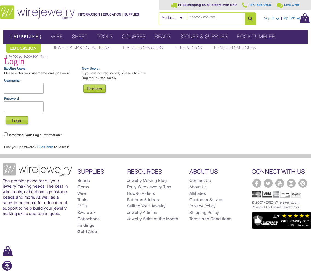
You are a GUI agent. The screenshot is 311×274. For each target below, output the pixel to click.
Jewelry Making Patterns (81, 48)
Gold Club (87, 232)
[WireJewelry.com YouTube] (279, 183)
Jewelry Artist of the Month (152, 219)
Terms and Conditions (210, 219)
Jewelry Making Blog (147, 181)
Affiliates (197, 194)
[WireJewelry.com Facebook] (256, 183)
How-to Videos (141, 194)
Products (168, 17)
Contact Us (200, 181)
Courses (133, 36)
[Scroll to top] (7, 269)
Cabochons (88, 219)
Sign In (271, 18)
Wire (57, 36)
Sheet (79, 36)
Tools (105, 36)
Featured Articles (235, 48)
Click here (45, 147)
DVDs (82, 206)
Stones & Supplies (204, 36)
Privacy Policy (202, 206)
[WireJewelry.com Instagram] (291, 183)
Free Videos (188, 48)
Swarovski (87, 213)
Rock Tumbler (256, 36)
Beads (163, 36)
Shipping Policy (204, 213)
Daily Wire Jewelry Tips (149, 187)
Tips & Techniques (142, 48)
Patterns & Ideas (143, 200)
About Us (198, 187)
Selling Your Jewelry (146, 206)
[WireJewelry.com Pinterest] (302, 183)
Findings (85, 226)
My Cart (296, 18)
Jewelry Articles (142, 213)
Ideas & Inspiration (26, 57)
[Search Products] (250, 19)
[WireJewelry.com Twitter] (268, 183)
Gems (83, 187)
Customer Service (206, 200)
